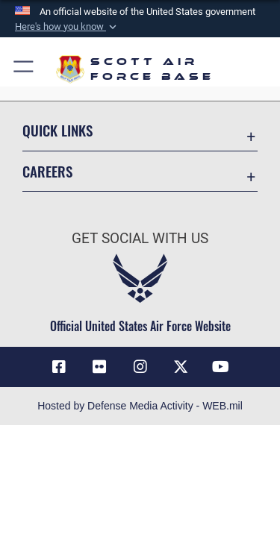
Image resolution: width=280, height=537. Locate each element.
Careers (47, 171)
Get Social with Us (140, 238)
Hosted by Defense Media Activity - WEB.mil (140, 406)
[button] (67, 26)
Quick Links (57, 130)
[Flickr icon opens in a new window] (99, 367)
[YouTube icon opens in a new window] (221, 367)
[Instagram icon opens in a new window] (140, 367)
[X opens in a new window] (180, 367)
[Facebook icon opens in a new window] (59, 367)
